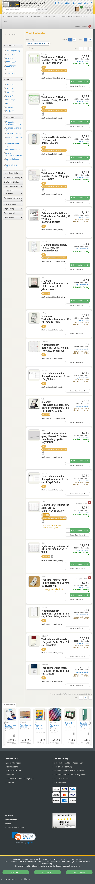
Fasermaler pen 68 (54, 730)
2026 (43, 67)
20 (85, 40)
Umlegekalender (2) (12, 160)
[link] (23, 838)
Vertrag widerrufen (13, 770)
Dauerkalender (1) (13, 134)
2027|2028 (46, 415)
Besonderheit (13, 213)
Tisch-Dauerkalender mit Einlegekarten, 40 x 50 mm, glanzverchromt (55, 582)
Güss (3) (9, 88)
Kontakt (8, 824)
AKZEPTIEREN (79, 872)
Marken (77, 26)
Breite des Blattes (13, 182)
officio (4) (9, 96)
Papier (16, 16)
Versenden (85, 16)
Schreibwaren (61, 16)
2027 (43, 226)
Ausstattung (35, 16)
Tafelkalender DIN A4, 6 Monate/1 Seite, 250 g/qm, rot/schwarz (55, 176)
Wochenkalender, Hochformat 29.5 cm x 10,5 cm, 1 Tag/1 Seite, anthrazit (55, 613)
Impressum (5, 879)
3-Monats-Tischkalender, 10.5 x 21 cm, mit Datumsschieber (54, 247)
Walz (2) (8, 107)
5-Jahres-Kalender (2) (13, 129)
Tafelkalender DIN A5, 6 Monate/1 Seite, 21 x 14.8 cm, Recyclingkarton (54, 60)
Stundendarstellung (13, 177)
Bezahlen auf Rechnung (62, 767)
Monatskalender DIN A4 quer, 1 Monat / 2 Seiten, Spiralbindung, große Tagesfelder (54, 438)
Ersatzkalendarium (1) (13, 139)
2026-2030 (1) (11, 62)
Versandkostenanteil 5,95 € (68, 770)
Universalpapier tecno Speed (11, 728)
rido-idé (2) (10, 100)
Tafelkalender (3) (12, 149)
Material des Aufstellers (13, 192)
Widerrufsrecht (11, 767)
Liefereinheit (13, 217)
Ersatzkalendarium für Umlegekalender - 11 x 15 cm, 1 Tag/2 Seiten (54, 479)
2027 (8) (8, 70)
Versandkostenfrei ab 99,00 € (69, 774)
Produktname (13, 117)
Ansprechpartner (12, 820)
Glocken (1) (10, 84)
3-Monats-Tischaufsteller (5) (13, 123)
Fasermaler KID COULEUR (40, 730)
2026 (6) (8, 58)
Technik (44, 16)
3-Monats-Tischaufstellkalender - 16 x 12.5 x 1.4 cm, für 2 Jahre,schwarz (55, 285)
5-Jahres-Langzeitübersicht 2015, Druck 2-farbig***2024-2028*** (55, 507)
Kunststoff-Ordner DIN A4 (85, 728)
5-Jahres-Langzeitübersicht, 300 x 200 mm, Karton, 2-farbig (55, 549)
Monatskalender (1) (12, 144)
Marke (13, 79)
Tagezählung (13, 208)
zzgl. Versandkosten (82, 61)
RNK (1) (8, 103)
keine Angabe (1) (12, 51)
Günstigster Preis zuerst (38, 43)
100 (90, 40)
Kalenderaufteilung (13, 173)
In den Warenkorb (79, 81)
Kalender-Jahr (13, 45)
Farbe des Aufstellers (13, 199)
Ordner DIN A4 (70, 728)
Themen (84, 26)
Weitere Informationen (14, 827)
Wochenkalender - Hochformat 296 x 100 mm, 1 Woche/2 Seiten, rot (55, 347)
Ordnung (51, 16)
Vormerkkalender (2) (12, 166)
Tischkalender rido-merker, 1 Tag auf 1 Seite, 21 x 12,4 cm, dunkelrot (55, 642)
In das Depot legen (77, 86)
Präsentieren (25, 16)
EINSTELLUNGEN (47, 872)
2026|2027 (46, 293)
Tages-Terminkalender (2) (13, 154)
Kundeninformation (13, 763)
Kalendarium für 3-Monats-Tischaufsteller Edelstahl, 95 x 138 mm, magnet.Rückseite (55, 218)
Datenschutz (21, 879)
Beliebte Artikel (9, 705)
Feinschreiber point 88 (25, 728)
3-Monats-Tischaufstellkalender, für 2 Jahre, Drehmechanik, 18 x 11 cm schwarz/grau (55, 406)
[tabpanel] (47, 725)
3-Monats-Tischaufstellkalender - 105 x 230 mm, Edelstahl (56, 319)
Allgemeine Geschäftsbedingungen (19, 778)
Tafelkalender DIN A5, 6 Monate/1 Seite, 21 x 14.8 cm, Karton (54, 100)
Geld (5, 21)
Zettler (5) (9, 111)
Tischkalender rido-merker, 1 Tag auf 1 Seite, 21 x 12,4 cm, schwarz (55, 670)
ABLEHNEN (15, 872)
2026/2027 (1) (11, 66)
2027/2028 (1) (11, 73)
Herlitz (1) (9, 92)
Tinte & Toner (8, 16)
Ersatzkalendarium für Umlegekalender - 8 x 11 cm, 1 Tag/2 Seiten (56, 376)
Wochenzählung (13, 204)
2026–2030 (46, 556)
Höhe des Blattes (13, 186)
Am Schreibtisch (74, 16)
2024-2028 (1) (11, 54)
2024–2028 (46, 515)
